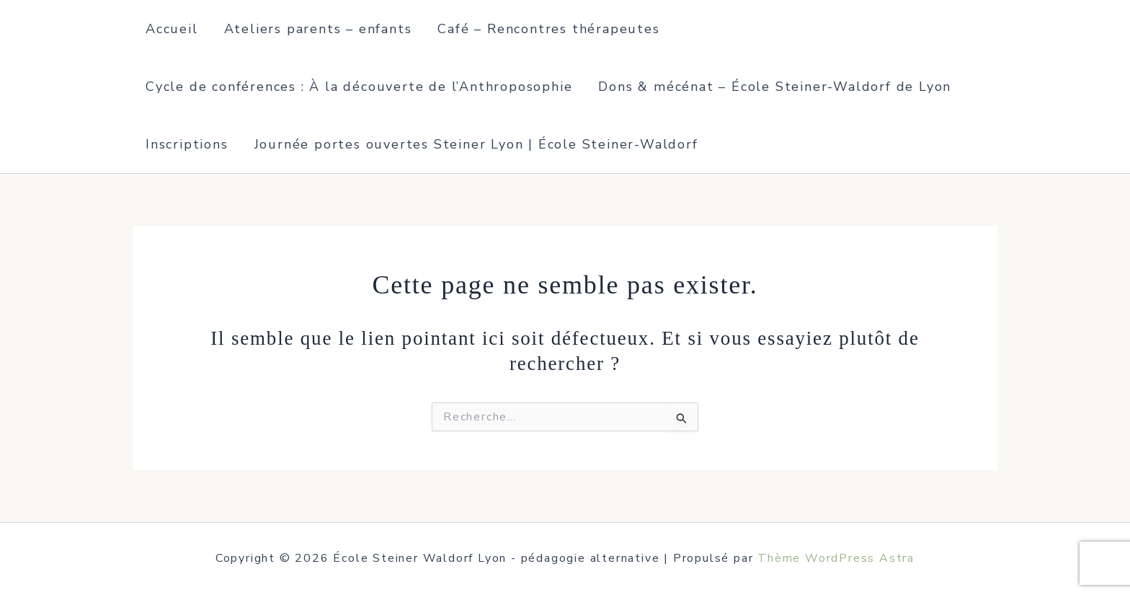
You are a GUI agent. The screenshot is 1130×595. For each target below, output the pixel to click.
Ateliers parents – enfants (318, 29)
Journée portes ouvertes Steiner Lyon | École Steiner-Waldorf (476, 144)
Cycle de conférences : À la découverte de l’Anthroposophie (359, 86)
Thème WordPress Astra (836, 558)
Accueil (172, 29)
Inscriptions (187, 144)
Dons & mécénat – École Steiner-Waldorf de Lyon (774, 86)
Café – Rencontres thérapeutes (548, 29)
